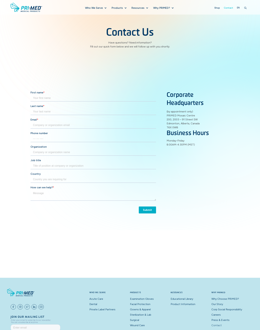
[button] (95, 8)
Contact (228, 7)
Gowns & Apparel (140, 309)
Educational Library (182, 298)
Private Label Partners (102, 309)
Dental (93, 304)
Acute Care (96, 298)
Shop (217, 7)
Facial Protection (140, 304)
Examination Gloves (142, 298)
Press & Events (220, 320)
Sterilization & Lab (140, 314)
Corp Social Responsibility (226, 309)
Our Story (217, 304)
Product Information (183, 304)
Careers (216, 314)
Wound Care (137, 325)
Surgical (134, 320)
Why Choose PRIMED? (225, 298)
